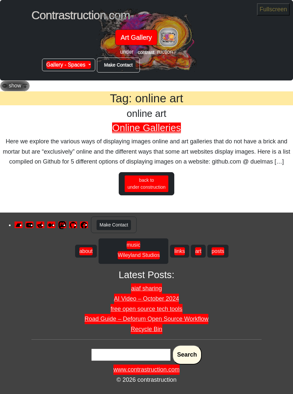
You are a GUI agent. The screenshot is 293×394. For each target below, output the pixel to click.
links (179, 251)
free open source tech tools (146, 309)
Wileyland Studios (139, 255)
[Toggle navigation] (168, 37)
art (198, 251)
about (86, 251)
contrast (146, 52)
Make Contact (118, 65)
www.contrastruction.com (146, 369)
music (134, 245)
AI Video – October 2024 (146, 298)
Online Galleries (146, 128)
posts (218, 251)
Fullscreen (273, 9)
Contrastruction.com (80, 15)
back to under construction (146, 183)
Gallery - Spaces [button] (66, 65)
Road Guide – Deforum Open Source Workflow (147, 319)
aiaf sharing (146, 288)
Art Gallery (136, 37)
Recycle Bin (146, 329)
